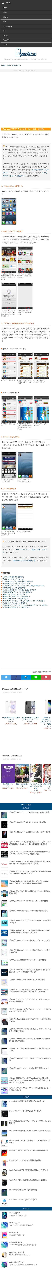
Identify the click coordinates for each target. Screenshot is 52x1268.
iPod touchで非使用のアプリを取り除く (15, 607)
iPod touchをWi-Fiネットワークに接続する (16, 592)
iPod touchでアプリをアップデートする (15, 583)
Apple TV (6, 40)
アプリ (5, 45)
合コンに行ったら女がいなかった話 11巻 (35, 785)
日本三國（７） (8, 783)
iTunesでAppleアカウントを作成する (14, 599)
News (5, 12)
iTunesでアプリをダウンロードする (14, 594)
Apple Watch (7, 26)
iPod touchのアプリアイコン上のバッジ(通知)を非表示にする (23, 586)
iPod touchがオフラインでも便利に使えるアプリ (18, 590)
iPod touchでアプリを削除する (24, 561)
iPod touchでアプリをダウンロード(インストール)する (26, 52)
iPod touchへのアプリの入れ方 (12, 579)
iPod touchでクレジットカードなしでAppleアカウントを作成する (24, 605)
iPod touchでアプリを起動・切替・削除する (17, 581)
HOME (5, 8)
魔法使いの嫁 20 (22, 783)
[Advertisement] (26, 99)
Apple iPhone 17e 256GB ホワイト (11, 717)
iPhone (5, 17)
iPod (4, 31)
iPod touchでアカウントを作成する (14, 603)
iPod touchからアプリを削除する (13, 588)
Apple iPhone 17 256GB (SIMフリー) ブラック (30, 717)
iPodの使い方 (15, 65)
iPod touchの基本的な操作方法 (12, 577)
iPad (4, 22)
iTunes (5, 35)
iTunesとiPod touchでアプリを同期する (15, 596)
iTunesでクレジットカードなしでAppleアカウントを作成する (23, 601)
